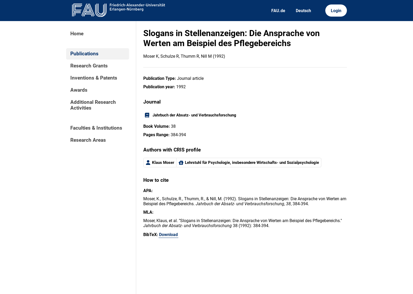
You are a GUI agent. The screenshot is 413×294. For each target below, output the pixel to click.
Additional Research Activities (93, 105)
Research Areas (88, 140)
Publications (84, 54)
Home (76, 34)
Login (336, 10)
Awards (78, 90)
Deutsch (303, 10)
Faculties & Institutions (96, 128)
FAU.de (278, 10)
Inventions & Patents (93, 78)
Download (168, 234)
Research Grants (89, 66)
